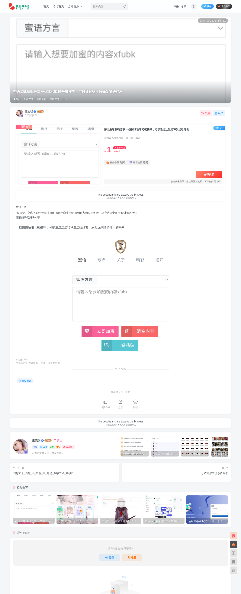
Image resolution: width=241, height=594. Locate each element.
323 (43, 447)
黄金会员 (115, 162)
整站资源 (54, 99)
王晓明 (29, 111)
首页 (46, 6)
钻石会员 (138, 162)
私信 (219, 113)
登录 (176, 6)
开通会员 (224, 6)
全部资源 (75, 6)
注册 (183, 6)
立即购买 (209, 174)
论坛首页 (58, 6)
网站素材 (41, 99)
